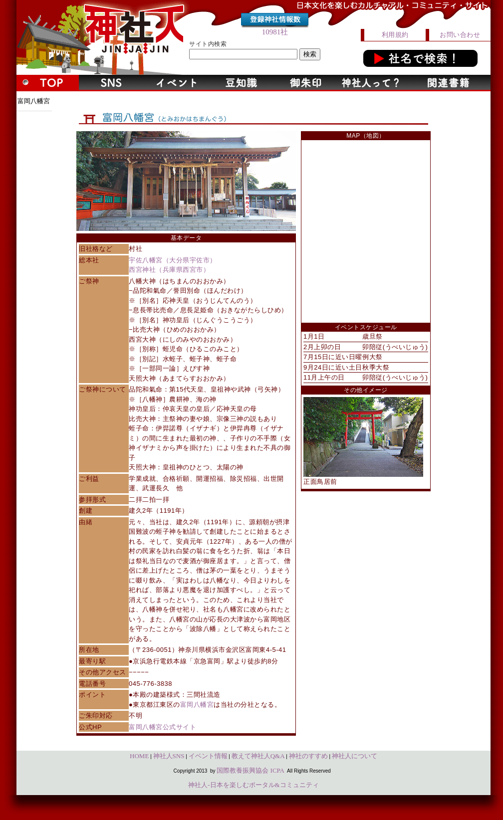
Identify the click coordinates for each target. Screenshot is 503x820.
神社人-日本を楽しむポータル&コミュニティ (253, 785)
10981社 (275, 32)
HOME (139, 756)
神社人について (354, 756)
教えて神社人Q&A (258, 756)
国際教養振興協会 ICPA (250, 770)
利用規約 (395, 34)
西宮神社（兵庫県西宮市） (169, 269)
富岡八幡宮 (197, 704)
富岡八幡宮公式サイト (162, 727)
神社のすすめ (308, 756)
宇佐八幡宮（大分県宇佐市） (173, 260)
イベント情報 (208, 756)
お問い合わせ (460, 34)
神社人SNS (169, 756)
